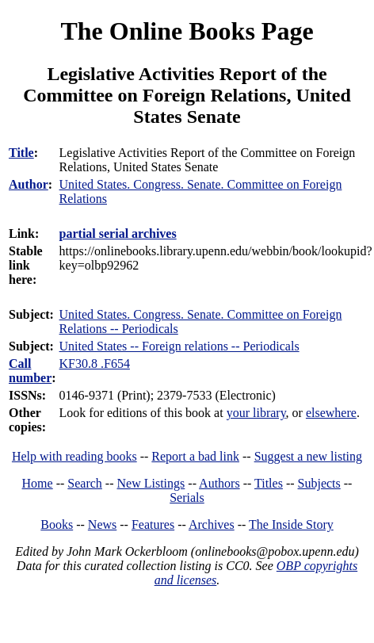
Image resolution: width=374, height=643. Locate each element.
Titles (268, 483)
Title (21, 152)
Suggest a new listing (308, 456)
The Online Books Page (186, 31)
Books (56, 524)
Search (84, 483)
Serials (187, 497)
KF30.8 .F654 (94, 363)
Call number (30, 371)
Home (37, 483)
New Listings (151, 483)
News (102, 524)
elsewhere (331, 412)
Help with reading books (74, 456)
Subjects (319, 483)
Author (28, 184)
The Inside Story (291, 524)
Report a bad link (195, 456)
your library (256, 412)
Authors (219, 483)
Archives (212, 524)
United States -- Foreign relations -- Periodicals (179, 346)
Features (153, 524)
